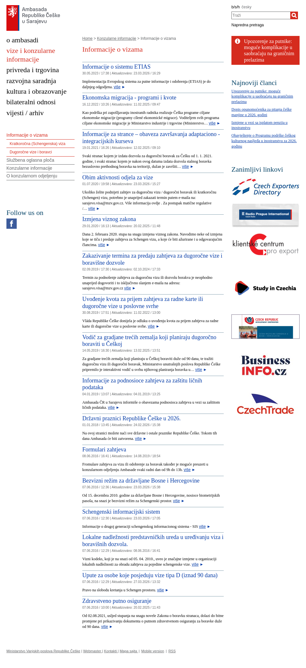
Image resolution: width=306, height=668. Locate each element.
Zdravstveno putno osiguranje (116, 601)
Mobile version (152, 651)
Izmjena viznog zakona (109, 219)
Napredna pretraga (247, 25)
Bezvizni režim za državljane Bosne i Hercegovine (141, 480)
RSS (172, 651)
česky (247, 7)
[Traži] (294, 15)
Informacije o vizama (27, 135)
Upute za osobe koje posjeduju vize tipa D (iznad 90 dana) (150, 575)
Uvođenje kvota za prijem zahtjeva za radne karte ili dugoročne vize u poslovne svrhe (142, 302)
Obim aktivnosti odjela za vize (117, 177)
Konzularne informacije (116, 38)
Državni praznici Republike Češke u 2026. (131, 418)
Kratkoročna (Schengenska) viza (37, 143)
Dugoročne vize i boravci (31, 152)
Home (87, 38)
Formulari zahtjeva (104, 449)
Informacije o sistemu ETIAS (116, 67)
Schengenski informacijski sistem (121, 512)
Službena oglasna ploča (30, 160)
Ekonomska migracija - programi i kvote (129, 97)
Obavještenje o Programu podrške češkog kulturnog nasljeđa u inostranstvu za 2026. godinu (264, 141)
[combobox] (260, 15)
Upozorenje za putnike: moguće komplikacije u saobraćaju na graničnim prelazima (262, 96)
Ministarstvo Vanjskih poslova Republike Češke (43, 651)
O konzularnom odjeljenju (31, 175)
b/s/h (235, 7)
